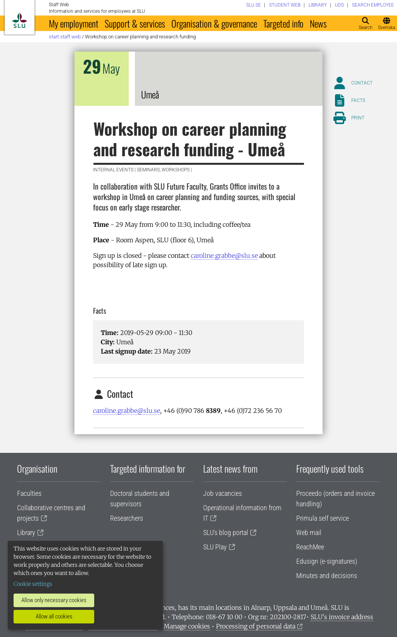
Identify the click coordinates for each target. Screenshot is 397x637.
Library (26, 532)
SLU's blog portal (225, 532)
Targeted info (283, 23)
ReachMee (310, 547)
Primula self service (322, 518)
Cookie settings (33, 583)
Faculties (29, 493)
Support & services (135, 23)
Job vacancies (222, 493)
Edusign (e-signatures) (326, 561)
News (318, 23)
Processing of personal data (255, 626)
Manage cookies (187, 626)
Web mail (308, 532)
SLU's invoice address (342, 617)
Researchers (126, 518)
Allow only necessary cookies (53, 600)
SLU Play (215, 547)
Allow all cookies (54, 616)
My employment (73, 23)
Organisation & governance (214, 23)
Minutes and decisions (326, 575)
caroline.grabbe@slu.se (224, 255)
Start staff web (65, 37)
